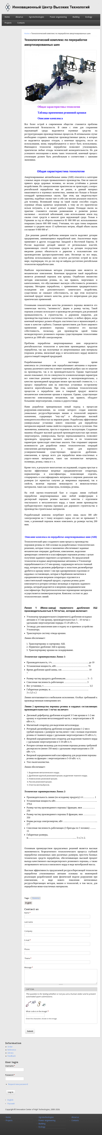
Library (10, 1053)
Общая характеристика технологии (59, 106)
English (28, 903)
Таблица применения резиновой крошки (62, 112)
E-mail (27, 940)
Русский (11, 1103)
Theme (27, 958)
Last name (28, 922)
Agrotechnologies (36, 17)
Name (27, 913)
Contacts (21, 23)
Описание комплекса (50, 118)
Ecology (88, 17)
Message (28, 967)
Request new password (18, 1084)
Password (10, 1075)
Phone (26, 949)
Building (76, 17)
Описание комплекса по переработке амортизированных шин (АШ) (61, 537)
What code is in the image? (37, 1011)
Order (10, 1047)
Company (28, 931)
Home (7, 17)
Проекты (35, 898)
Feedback (11, 1056)
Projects (8, 23)
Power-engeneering (58, 17)
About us (19, 17)
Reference (11, 1050)
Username (10, 1066)
